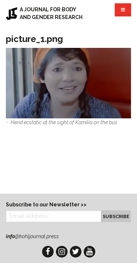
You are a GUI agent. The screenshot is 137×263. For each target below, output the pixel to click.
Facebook (48, 251)
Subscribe (116, 216)
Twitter (75, 251)
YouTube (89, 251)
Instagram (62, 251)
